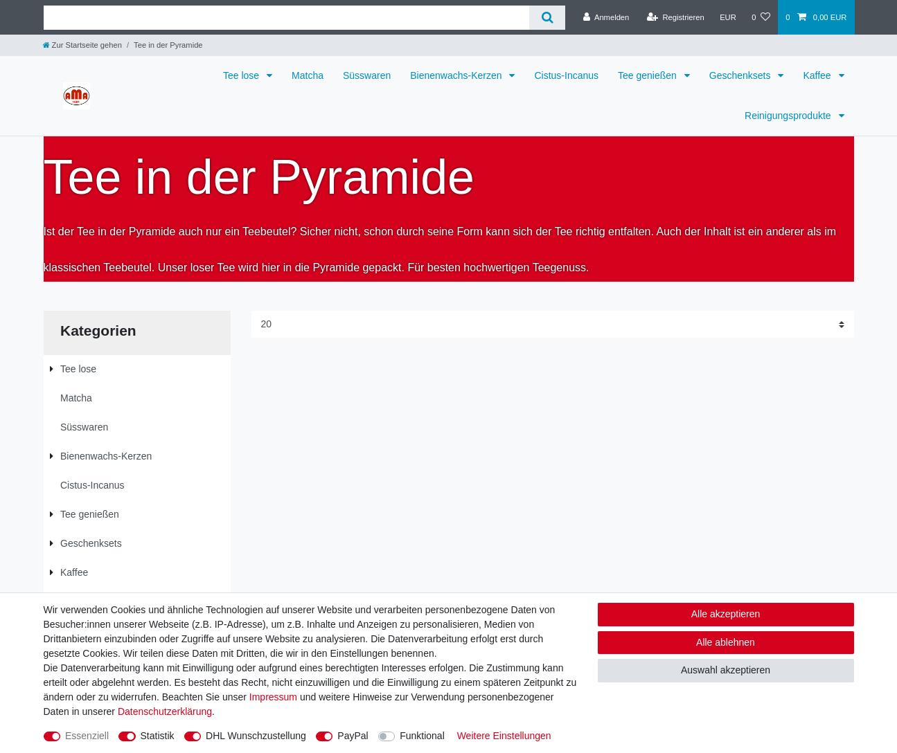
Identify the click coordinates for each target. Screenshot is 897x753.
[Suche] (547, 18)
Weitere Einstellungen (504, 735)
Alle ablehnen (725, 642)
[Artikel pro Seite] (552, 324)
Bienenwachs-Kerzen (457, 75)
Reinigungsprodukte (789, 115)
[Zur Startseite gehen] (82, 45)
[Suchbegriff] (287, 18)
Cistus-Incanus (566, 75)
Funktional (422, 735)
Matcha (307, 75)
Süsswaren (367, 75)
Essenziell (87, 735)
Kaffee (818, 75)
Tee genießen (649, 75)
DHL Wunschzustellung (256, 735)
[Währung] (728, 17)
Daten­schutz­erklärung (165, 711)
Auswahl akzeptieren (725, 669)
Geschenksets (741, 75)
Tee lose (242, 75)
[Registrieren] (675, 17)
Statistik (158, 735)
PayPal (352, 735)
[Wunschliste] (761, 17)
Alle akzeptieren (726, 613)
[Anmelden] (606, 17)
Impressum (273, 696)
